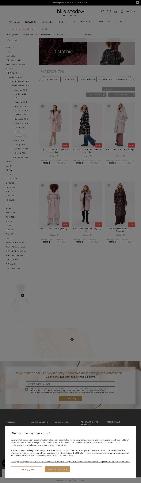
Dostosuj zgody (21, 468)
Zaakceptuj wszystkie (45, 468)
